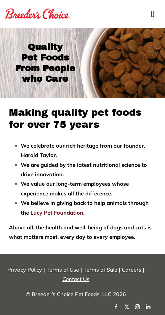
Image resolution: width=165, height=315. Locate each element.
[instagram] (137, 306)
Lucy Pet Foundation (57, 212)
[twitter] (126, 306)
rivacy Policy (26, 269)
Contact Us (76, 279)
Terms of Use (63, 269)
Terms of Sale (100, 269)
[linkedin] (148, 306)
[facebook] (116, 306)
